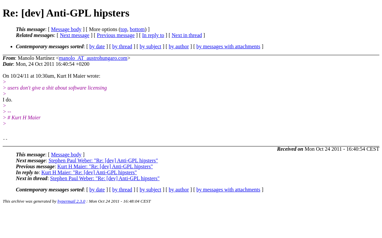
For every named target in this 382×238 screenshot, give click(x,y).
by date (97, 46)
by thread (122, 46)
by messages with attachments (228, 46)
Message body (66, 29)
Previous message (116, 35)
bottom (137, 29)
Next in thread (187, 35)
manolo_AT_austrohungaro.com (93, 58)
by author (179, 46)
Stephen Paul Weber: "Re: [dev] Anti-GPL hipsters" (103, 161)
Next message (74, 35)
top (123, 29)
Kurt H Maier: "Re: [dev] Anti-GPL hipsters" (105, 167)
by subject (150, 46)
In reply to (153, 35)
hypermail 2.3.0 (71, 202)
